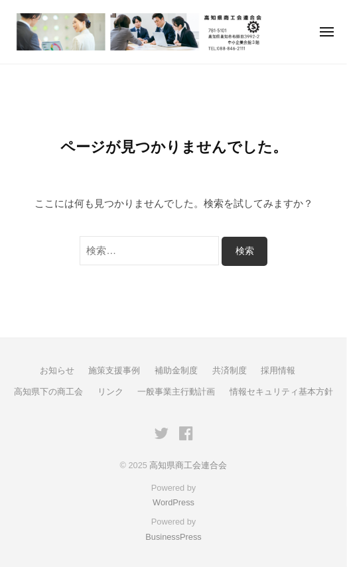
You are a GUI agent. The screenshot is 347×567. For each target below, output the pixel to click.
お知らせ (57, 370)
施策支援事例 (114, 370)
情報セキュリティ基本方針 (281, 392)
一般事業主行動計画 (176, 392)
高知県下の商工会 (48, 392)
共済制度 (229, 370)
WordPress (173, 502)
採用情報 (278, 370)
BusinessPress (173, 537)
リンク (110, 392)
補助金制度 (176, 370)
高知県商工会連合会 (188, 465)
